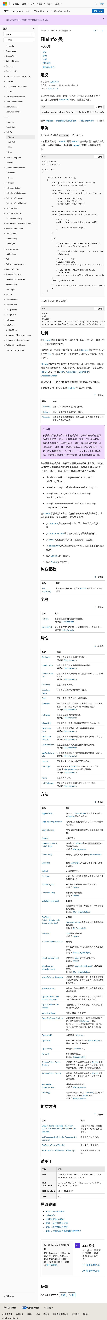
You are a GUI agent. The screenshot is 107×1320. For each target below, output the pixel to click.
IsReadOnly (54, 545)
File (49, 353)
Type (68, 933)
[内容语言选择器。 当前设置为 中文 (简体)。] (10, 1307)
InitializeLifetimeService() (52, 941)
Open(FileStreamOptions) (52, 1018)
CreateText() (47, 854)
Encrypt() (74, 862)
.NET (52, 30)
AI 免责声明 (7, 1314)
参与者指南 (51, 1264)
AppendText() (47, 813)
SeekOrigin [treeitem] (10, 289)
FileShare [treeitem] (9, 177)
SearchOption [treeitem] (11, 284)
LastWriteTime (48, 744)
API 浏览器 (63, 30)
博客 (29, 1314)
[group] (73, 112)
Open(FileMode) (48, 1013)
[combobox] (19, 34)
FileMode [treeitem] (9, 162)
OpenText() (46, 1040)
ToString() (46, 1092)
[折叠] (34, 28)
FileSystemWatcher (55, 1211)
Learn (43, 30)
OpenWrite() (47, 1048)
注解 (45, 59)
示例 (45, 55)
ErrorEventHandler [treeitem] (13, 111)
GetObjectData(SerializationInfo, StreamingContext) (51, 920)
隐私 (45, 1314)
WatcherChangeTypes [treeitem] (15, 350)
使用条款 (76, 1314)
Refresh (75, 141)
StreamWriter (80, 813)
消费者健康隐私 (59, 1314)
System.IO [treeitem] (10, 45)
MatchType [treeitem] (10, 243)
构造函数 (47, 62)
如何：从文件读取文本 (57, 1223)
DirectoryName (56, 533)
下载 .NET (98, 11)
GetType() (46, 933)
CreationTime (47, 665)
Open (61, 371)
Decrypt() (46, 862)
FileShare (45, 412)
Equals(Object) (48, 884)
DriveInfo (50, 1215)
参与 (38, 1314)
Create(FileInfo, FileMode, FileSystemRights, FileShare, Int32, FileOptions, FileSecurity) (59, 1128)
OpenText (83, 371)
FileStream (64, 99)
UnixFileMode (47, 783)
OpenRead (71, 371)
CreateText (45, 375)
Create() (45, 838)
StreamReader (94, 1040)
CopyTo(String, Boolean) (52, 821)
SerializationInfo (73, 922)
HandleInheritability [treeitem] (14, 218)
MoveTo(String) (48, 988)
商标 (85, 1314)
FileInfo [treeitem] (11, 137)
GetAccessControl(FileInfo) (53, 1145)
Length (54, 555)
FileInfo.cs (52, 88)
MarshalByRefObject (66, 120)
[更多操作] (102, 30)
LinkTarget (46, 766)
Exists (51, 539)
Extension (46, 703)
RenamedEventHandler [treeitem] (15, 279)
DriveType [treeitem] (10, 91)
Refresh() (45, 1054)
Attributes (46, 657)
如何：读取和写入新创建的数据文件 (64, 1230)
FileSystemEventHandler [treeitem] (16, 203)
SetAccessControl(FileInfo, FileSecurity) (58, 1150)
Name (54, 561)
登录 (102, 3)
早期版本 (20, 1314)
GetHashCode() (48, 892)
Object (49, 120)
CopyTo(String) (48, 829)
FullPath (45, 618)
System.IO (54, 81)
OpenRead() (47, 1035)
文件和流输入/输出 (55, 1219)
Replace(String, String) (51, 1073)
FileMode (46, 417)
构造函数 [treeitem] (12, 142)
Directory (53, 523)
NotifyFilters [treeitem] (11, 253)
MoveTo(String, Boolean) (52, 977)
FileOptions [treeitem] (10, 172)
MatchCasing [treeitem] (11, 238)
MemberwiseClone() (50, 957)
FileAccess (46, 406)
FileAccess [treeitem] (10, 122)
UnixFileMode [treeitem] (11, 330)
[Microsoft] (5, 4)
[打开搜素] (96, 3)
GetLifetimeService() (50, 900)
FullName (46, 714)
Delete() (45, 871)
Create (53, 375)
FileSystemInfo (87, 120)
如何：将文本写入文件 (57, 1226)
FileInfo (62, 141)
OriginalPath (47, 627)
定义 (45, 51)
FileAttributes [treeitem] (11, 127)
